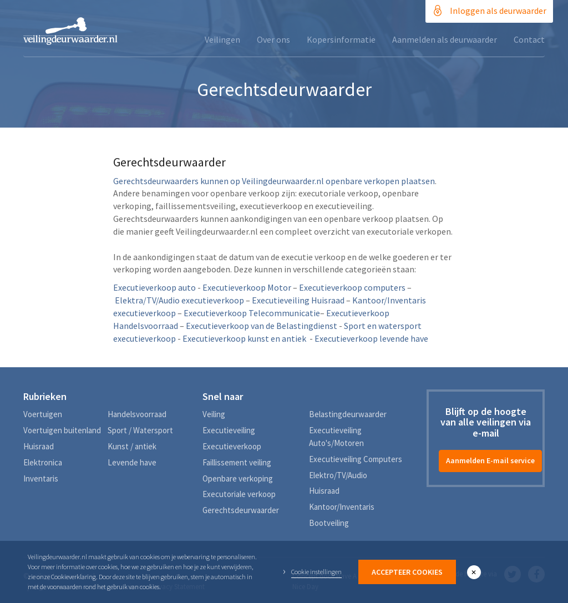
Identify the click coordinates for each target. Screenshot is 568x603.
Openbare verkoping (237, 478)
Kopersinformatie (341, 39)
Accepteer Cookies (407, 572)
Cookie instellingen (316, 571)
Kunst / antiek (132, 446)
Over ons (273, 39)
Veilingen (222, 39)
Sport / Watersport (140, 430)
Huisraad (38, 446)
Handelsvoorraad (137, 414)
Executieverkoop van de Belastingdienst (261, 325)
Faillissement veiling (236, 462)
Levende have (132, 462)
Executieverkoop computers (352, 287)
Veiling (213, 414)
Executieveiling (228, 430)
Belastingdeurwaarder (348, 414)
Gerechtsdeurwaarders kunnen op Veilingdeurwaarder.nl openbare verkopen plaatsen (274, 180)
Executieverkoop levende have (371, 338)
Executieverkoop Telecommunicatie (252, 312)
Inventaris (40, 478)
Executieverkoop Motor (246, 287)
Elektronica (42, 462)
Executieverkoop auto (154, 287)
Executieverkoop (231, 446)
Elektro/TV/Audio (338, 475)
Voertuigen (42, 414)
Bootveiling (329, 523)
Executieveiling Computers (355, 459)
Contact (529, 39)
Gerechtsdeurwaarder (240, 510)
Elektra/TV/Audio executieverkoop (179, 300)
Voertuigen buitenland (62, 430)
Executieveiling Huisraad (298, 300)
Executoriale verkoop (239, 494)
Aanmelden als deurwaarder (444, 39)
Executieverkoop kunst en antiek (244, 338)
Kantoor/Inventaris (341, 506)
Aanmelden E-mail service (490, 460)
